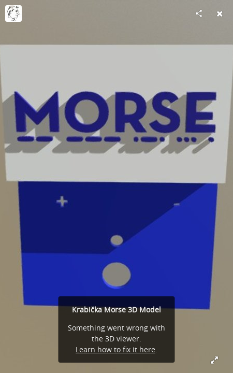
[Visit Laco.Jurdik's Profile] (13, 13)
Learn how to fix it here (115, 349)
